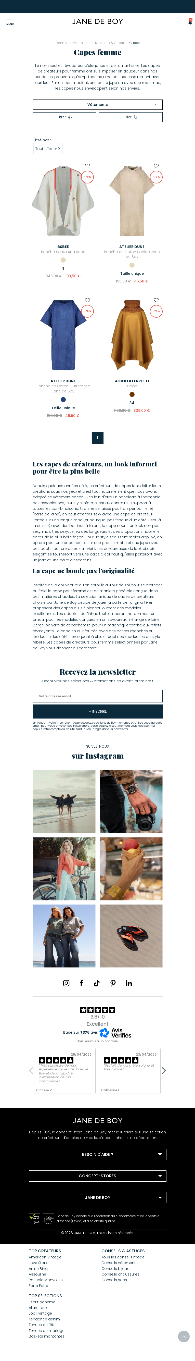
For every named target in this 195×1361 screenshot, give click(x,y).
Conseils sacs (114, 1279)
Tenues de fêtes (43, 1324)
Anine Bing (38, 1268)
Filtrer (64, 117)
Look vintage (40, 1313)
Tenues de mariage (46, 1330)
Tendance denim (44, 1319)
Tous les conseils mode (123, 1257)
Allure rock (38, 1307)
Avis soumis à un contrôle (97, 1041)
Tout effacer (48, 148)
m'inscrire (97, 711)
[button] (188, 22)
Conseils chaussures (120, 1274)
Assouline (37, 1274)
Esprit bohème (42, 1302)
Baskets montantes (46, 1336)
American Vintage (45, 1257)
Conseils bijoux (114, 1268)
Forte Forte (38, 1285)
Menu (10, 24)
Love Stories (39, 1262)
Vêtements (121, 104)
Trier (130, 117)
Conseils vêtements (119, 1262)
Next (163, 1071)
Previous (33, 1071)
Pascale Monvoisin (46, 1279)
